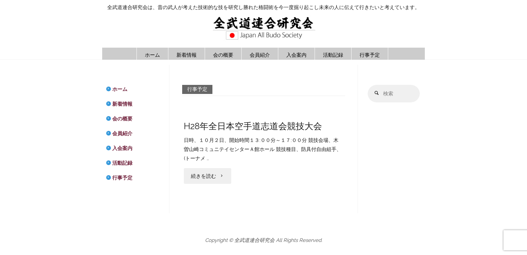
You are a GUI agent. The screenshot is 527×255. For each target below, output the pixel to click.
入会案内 (122, 148)
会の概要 (122, 119)
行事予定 (122, 178)
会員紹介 (122, 134)
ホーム (119, 89)
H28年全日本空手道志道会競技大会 (253, 126)
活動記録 (122, 163)
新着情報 (122, 104)
